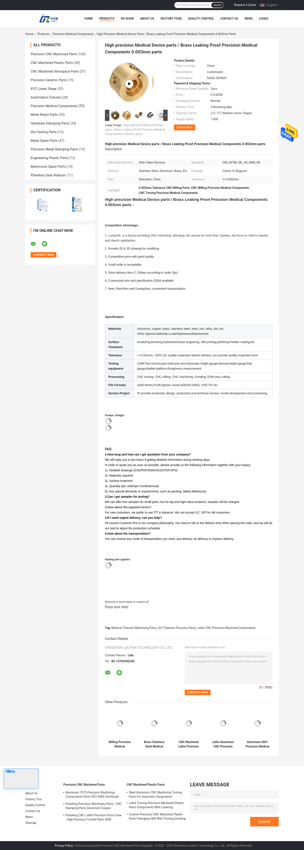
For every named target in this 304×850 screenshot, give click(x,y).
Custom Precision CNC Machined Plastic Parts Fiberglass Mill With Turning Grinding (157, 816)
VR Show (127, 18)
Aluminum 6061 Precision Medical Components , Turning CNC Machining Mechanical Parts (257, 744)
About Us (147, 18)
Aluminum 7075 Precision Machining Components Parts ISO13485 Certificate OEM (92, 795)
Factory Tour (171, 18)
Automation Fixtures (46, 97)
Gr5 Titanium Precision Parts (177, 628)
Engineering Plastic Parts (49, 158)
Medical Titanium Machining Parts (133, 628)
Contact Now (185, 127)
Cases (263, 18)
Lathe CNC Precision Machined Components (226, 628)
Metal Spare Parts (44, 141)
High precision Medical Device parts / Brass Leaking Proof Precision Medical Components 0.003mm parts (135, 129)
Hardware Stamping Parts (50, 123)
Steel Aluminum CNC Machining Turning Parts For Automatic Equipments (155, 794)
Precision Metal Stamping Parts (54, 149)
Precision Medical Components (73, 34)
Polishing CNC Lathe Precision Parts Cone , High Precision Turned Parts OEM (93, 817)
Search (217, 5)
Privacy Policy (64, 845)
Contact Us (229, 18)
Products (106, 18)
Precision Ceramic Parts (49, 80)
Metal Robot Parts (44, 115)
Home (88, 18)
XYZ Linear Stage (43, 89)
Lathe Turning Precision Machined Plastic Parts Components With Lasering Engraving (156, 805)
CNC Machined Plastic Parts (52, 63)
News (248, 18)
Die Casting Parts (44, 132)
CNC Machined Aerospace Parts (55, 71)
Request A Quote (245, 5)
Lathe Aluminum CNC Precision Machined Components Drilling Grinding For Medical (223, 744)
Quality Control (201, 18)
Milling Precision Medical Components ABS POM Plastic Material (120, 744)
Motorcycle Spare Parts (48, 167)
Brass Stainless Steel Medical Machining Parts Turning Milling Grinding (154, 744)
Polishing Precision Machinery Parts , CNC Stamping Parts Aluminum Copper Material (93, 806)
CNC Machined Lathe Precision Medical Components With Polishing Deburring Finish (188, 744)
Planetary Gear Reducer (48, 175)
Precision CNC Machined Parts (54, 54)
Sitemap (30, 822)
